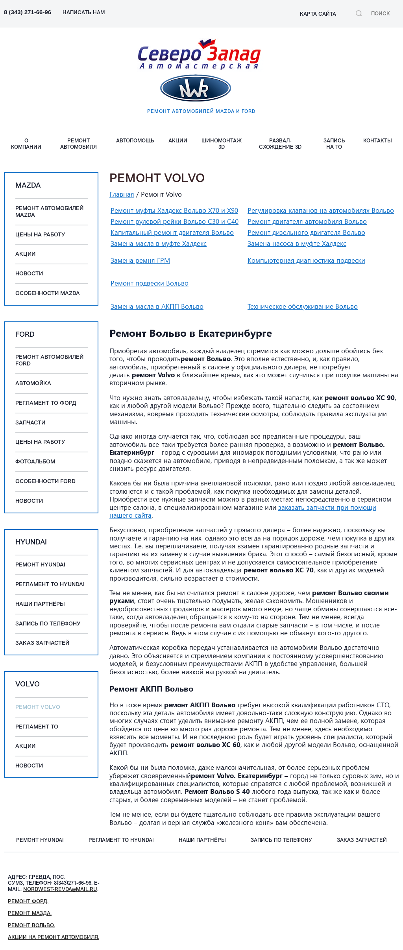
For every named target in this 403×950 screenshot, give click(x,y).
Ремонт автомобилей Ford (49, 360)
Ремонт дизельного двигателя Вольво (306, 232)
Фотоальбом (35, 462)
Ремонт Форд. (28, 901)
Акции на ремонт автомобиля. (53, 937)
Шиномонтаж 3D (222, 144)
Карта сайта (318, 14)
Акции (177, 141)
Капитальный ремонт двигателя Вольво (172, 232)
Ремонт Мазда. (30, 913)
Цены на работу (40, 235)
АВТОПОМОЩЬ (135, 141)
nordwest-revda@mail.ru (60, 889)
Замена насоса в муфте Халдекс (297, 243)
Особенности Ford (45, 482)
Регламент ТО (36, 727)
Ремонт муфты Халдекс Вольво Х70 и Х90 (174, 210)
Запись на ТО (334, 144)
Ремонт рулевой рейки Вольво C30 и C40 (174, 221)
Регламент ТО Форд (45, 403)
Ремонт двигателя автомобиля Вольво (307, 221)
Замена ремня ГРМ (140, 260)
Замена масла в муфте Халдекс (159, 243)
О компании (26, 144)
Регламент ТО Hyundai (50, 585)
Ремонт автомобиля (78, 144)
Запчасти (30, 423)
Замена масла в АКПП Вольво (157, 306)
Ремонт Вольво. (31, 925)
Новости (29, 274)
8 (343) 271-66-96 (27, 12)
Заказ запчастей (42, 643)
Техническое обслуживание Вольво (303, 306)
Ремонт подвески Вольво (150, 283)
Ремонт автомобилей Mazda (49, 212)
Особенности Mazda (47, 294)
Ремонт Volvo (37, 707)
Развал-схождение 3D (280, 144)
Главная (121, 194)
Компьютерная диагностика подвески (306, 260)
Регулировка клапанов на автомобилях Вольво (321, 210)
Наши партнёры (40, 604)
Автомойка (33, 384)
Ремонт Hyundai (40, 565)
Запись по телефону (47, 624)
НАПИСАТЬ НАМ (84, 12)
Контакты (377, 141)
